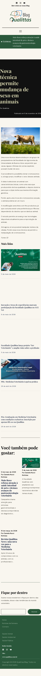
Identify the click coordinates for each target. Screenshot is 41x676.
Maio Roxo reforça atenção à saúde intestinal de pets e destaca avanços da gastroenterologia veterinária (9, 488)
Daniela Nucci (9, 475)
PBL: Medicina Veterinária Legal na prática (19, 381)
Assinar (34, 612)
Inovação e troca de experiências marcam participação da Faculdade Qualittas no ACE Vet (20, 307)
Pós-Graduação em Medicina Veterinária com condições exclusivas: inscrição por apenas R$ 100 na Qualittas (18, 419)
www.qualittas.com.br (9, 657)
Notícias (4, 477)
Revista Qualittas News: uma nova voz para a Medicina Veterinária (9, 544)
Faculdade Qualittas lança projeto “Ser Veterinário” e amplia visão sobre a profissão (20, 346)
